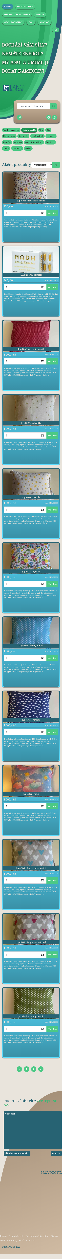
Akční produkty (29, 130)
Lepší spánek (37, 136)
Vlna (41, 130)
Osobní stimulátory (33, 142)
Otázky (54, 1236)
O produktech (16, 1236)
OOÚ (21, 1240)
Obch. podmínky (8, 1240)
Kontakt (30, 1240)
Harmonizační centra (36, 1236)
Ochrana (18, 142)
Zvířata (6, 148)
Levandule (17, 148)
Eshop (3, 1236)
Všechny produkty (11, 130)
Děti (48, 130)
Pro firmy (50, 142)
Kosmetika (23, 136)
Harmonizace (9, 136)
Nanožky (7, 142)
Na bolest (51, 136)
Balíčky (28, 148)
